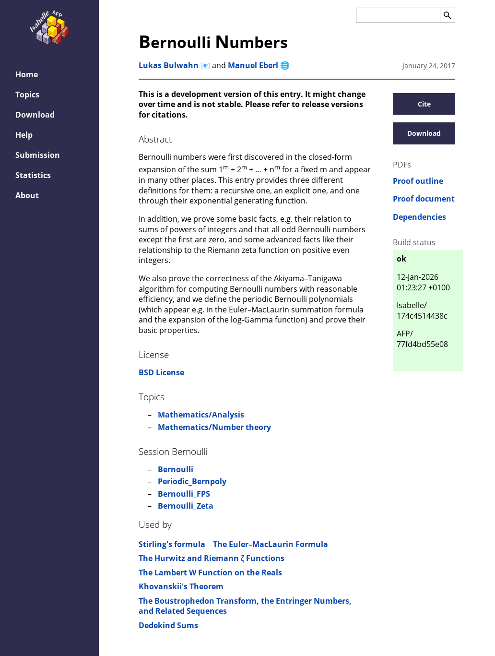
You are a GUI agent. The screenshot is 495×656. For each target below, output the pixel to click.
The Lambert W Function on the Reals (210, 572)
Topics (27, 94)
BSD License (161, 372)
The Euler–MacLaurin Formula (270, 544)
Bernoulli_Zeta (185, 506)
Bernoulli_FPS (184, 494)
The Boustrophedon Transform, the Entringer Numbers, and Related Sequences (245, 606)
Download (35, 114)
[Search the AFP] (398, 15)
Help (24, 135)
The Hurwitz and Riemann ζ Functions (211, 558)
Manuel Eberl (253, 65)
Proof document (424, 199)
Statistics (33, 175)
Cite (424, 103)
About (27, 195)
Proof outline (418, 181)
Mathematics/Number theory (214, 427)
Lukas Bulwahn (169, 65)
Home (26, 74)
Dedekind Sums (168, 625)
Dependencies (419, 217)
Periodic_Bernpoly (192, 481)
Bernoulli (175, 469)
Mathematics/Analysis (201, 414)
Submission (37, 155)
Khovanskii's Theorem (181, 586)
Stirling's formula (172, 544)
